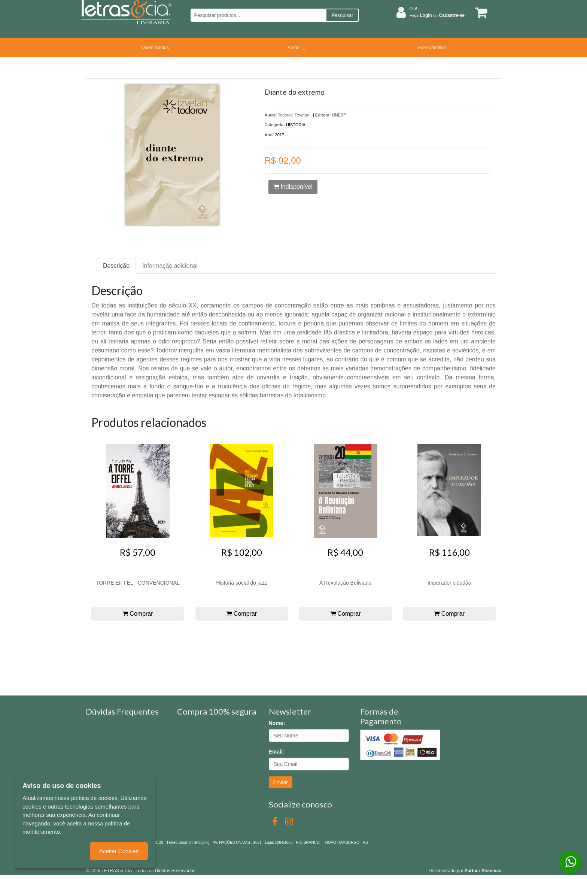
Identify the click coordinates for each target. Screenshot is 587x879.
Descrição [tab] (116, 266)
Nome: (277, 723)
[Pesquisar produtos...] (258, 15)
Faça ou (437, 15)
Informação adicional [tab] (170, 266)
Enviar (280, 782)
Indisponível (293, 187)
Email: (277, 752)
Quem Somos (154, 47)
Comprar (137, 613)
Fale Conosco (432, 47)
